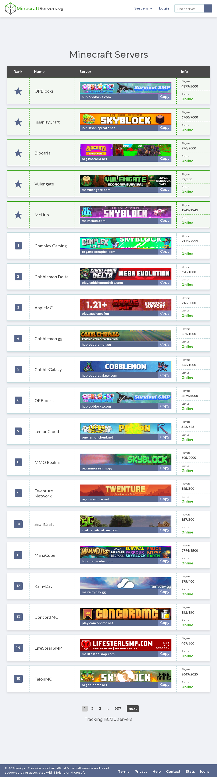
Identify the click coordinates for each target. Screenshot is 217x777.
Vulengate (44, 183)
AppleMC (44, 307)
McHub (42, 214)
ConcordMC (46, 617)
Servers (143, 8)
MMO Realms (48, 462)
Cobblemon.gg (49, 338)
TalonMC (43, 678)
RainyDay (44, 586)
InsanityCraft (47, 121)
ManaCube (45, 555)
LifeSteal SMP (48, 647)
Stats (191, 771)
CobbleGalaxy (48, 369)
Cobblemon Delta (51, 276)
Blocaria (42, 152)
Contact (176, 771)
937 (117, 709)
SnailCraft (44, 524)
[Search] (208, 8)
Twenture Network (44, 493)
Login (164, 8)
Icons (205, 771)
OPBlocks (44, 90)
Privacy (145, 771)
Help (160, 771)
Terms (129, 771)
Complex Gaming (51, 245)
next (133, 709)
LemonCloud (47, 431)
